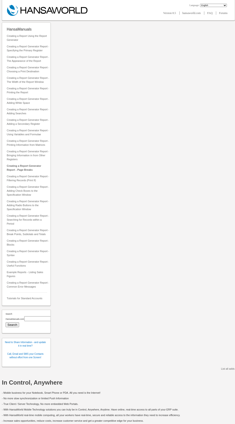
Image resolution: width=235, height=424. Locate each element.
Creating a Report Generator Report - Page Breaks (24, 167)
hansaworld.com (191, 13)
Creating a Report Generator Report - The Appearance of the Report (28, 59)
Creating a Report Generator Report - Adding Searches (28, 111)
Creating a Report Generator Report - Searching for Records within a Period (28, 219)
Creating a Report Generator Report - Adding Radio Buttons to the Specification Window (28, 205)
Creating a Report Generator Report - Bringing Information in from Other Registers (28, 155)
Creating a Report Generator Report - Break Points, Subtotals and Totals (28, 232)
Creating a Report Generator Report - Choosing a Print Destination (28, 69)
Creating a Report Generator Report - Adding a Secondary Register (28, 121)
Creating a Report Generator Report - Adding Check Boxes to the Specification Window (28, 190)
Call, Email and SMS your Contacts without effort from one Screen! (25, 356)
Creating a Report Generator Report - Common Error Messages (28, 284)
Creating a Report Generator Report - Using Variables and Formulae (28, 132)
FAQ (210, 13)
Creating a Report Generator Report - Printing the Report (28, 90)
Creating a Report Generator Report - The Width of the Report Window (28, 79)
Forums (223, 13)
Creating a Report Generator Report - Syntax (28, 253)
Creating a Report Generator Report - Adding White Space (28, 100)
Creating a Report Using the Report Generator (27, 38)
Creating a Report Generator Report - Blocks (28, 242)
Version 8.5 (170, 13)
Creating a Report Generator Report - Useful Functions (28, 263)
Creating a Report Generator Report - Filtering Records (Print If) (28, 178)
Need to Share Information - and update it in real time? (25, 344)
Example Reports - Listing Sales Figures (25, 274)
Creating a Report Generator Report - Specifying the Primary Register (28, 48)
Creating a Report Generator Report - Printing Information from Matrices (28, 142)
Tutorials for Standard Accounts (24, 298)
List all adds (228, 368)
